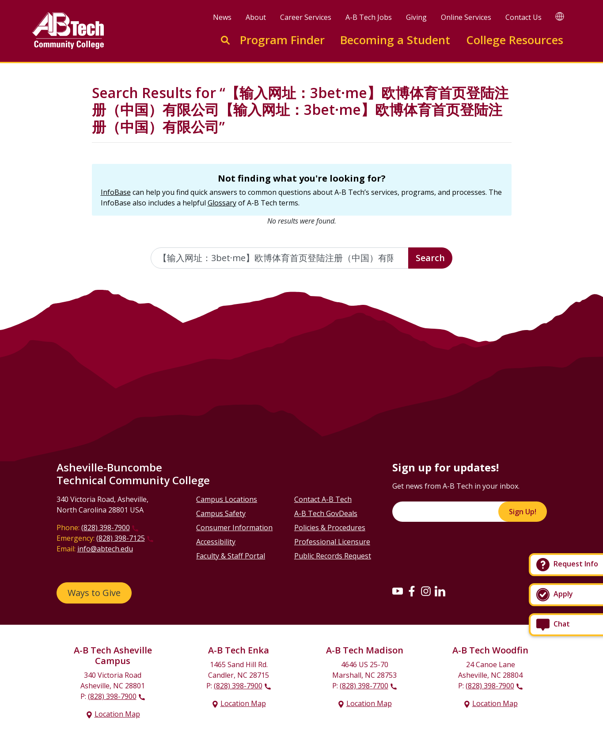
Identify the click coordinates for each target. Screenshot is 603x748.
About (256, 17)
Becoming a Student (395, 40)
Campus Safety (221, 513)
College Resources (514, 40)
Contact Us (523, 17)
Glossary (222, 203)
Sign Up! (522, 511)
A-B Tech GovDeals (325, 513)
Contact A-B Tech (323, 499)
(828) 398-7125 (120, 538)
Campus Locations (226, 499)
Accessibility (215, 542)
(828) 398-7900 (105, 527)
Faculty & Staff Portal (230, 556)
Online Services (466, 17)
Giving (416, 17)
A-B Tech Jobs (368, 17)
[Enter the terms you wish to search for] (280, 258)
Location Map (117, 714)
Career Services (305, 17)
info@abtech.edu (105, 549)
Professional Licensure (332, 542)
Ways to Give (94, 593)
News (222, 17)
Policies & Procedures (329, 527)
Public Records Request (332, 556)
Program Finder (282, 40)
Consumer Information (234, 527)
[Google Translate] (559, 16)
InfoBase (116, 192)
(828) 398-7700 (364, 686)
